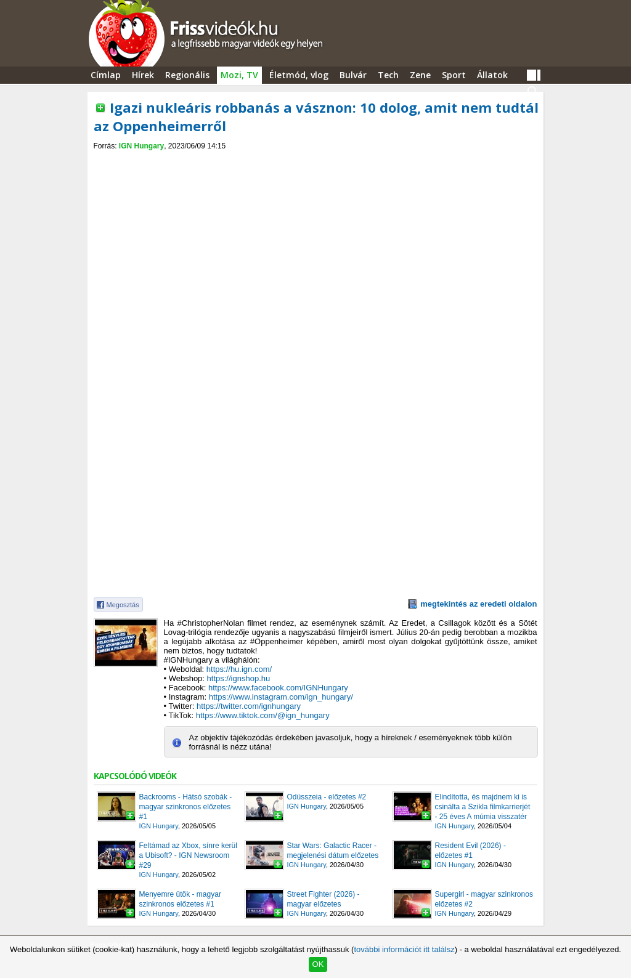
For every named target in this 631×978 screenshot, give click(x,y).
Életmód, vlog (298, 75)
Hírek (143, 75)
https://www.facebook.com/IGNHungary (278, 687)
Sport (454, 75)
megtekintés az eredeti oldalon (478, 603)
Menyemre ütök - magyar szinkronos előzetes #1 (180, 899)
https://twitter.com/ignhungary (249, 706)
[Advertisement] (315, 161)
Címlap (106, 75)
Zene (420, 75)
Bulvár (353, 75)
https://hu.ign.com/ (239, 669)
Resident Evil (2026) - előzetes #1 (470, 850)
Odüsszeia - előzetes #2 (327, 797)
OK (318, 964)
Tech (388, 75)
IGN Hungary (141, 146)
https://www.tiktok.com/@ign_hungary (263, 715)
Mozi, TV (239, 75)
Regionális (187, 75)
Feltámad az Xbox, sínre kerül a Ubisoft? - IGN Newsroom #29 (188, 855)
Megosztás (123, 604)
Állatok (492, 75)
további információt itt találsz (404, 949)
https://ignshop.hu (239, 678)
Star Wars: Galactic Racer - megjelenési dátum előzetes (333, 850)
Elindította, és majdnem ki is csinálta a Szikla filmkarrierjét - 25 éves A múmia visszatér (483, 807)
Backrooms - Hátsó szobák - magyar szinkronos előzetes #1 (185, 807)
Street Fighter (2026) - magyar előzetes (323, 899)
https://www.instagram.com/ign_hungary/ (281, 696)
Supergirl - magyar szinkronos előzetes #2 (484, 899)
